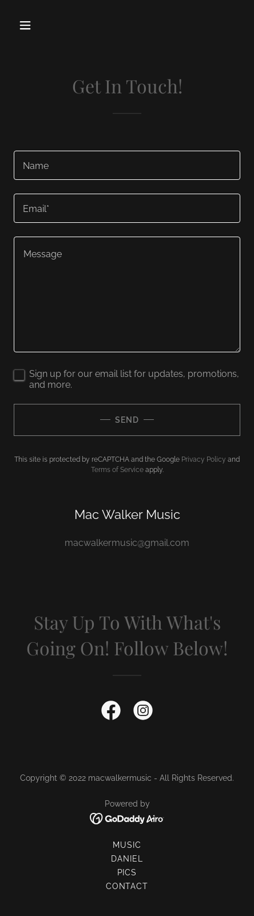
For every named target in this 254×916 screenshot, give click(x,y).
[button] (40, 25)
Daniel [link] (127, 858)
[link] (111, 712)
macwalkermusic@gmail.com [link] (127, 542)
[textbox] (127, 165)
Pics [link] (127, 872)
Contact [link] (127, 886)
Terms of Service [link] (117, 470)
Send (127, 419)
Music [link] (127, 845)
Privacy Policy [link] (203, 459)
